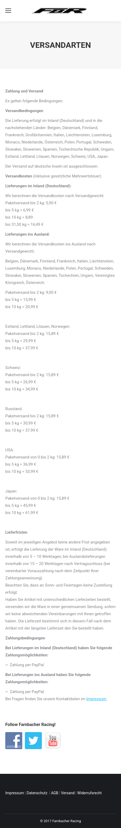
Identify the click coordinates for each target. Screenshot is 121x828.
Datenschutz (37, 793)
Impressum (96, 699)
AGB (54, 793)
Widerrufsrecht (89, 793)
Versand (67, 793)
